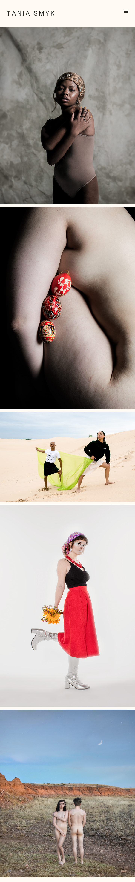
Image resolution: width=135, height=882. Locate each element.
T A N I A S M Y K (30, 13)
